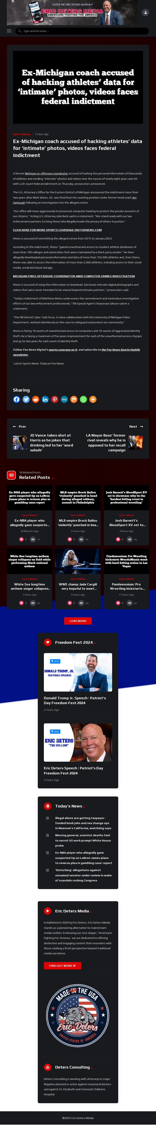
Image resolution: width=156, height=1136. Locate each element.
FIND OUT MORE (62, 965)
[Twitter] (26, 399)
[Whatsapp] (83, 399)
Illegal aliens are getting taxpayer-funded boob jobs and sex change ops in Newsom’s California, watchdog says (83, 823)
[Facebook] (16, 399)
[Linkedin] (45, 399)
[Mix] (73, 399)
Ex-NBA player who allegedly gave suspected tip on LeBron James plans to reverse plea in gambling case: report (83, 858)
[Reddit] (35, 399)
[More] (92, 399)
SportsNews (22, 134)
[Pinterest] (54, 399)
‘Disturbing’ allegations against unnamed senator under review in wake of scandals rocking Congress (83, 875)
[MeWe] (64, 399)
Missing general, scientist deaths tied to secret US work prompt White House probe (83, 840)
